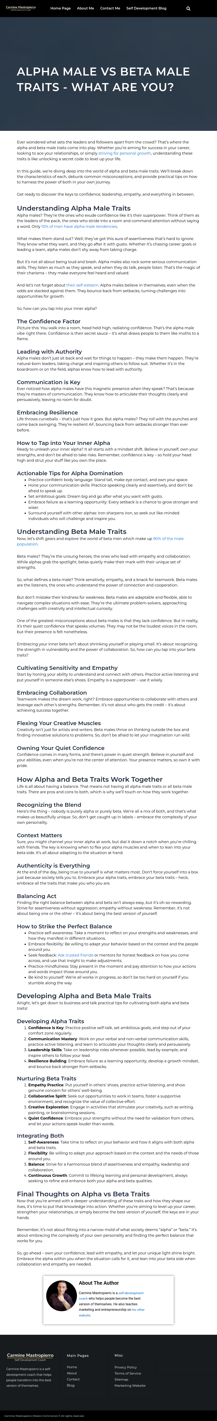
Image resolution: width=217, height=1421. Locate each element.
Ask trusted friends (75, 955)
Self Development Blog (147, 8)
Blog (71, 1385)
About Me (85, 8)
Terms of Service (128, 1373)
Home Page (60, 8)
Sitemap (122, 1379)
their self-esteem (82, 285)
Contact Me (110, 8)
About (72, 1373)
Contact (73, 1379)
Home (72, 1367)
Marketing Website (131, 1385)
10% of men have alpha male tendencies (79, 226)
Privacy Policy (126, 1367)
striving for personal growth (124, 153)
